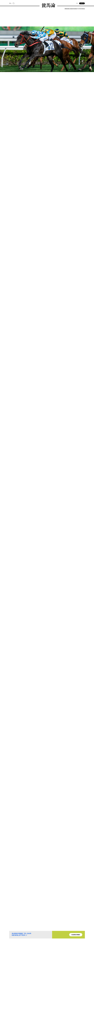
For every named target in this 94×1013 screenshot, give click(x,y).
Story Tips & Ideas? (63, 1001)
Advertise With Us (63, 999)
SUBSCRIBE (75, 935)
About (48, 999)
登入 (77, 3)
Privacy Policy (50, 1004)
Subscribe (49, 1003)
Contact (49, 1001)
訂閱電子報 (82, 3)
